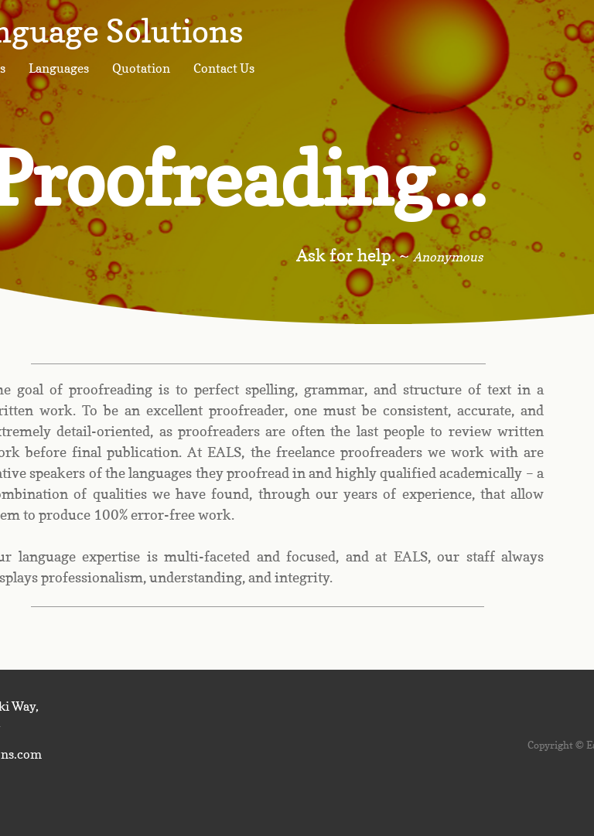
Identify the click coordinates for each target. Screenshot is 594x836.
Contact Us (223, 68)
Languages (59, 68)
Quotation (141, 68)
